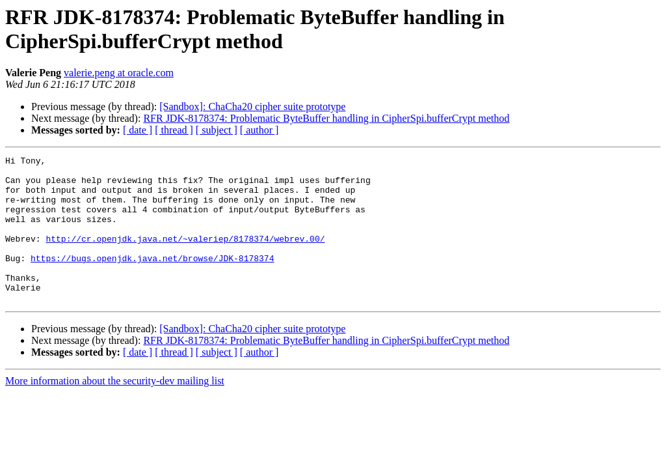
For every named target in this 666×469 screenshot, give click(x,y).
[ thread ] (174, 129)
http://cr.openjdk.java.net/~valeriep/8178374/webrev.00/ (185, 256)
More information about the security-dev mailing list (114, 410)
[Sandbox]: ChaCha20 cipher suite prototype (252, 106)
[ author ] (259, 129)
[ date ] (137, 129)
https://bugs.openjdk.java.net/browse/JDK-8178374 (152, 279)
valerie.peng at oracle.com (119, 72)
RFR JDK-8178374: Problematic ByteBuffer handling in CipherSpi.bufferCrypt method (326, 118)
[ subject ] (216, 129)
